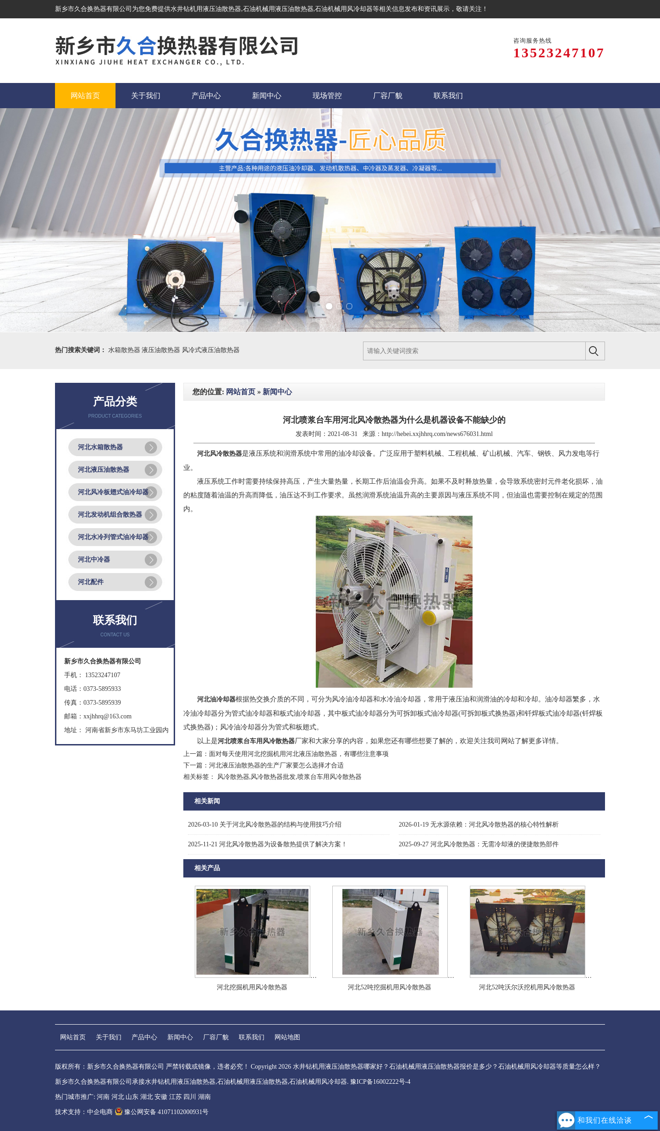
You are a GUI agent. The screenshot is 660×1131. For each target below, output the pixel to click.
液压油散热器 (162, 350)
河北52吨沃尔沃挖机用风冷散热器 (527, 987)
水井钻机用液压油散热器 (205, 9)
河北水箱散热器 (100, 447)
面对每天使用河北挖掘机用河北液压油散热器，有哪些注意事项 (299, 753)
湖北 (146, 1096)
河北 (117, 1096)
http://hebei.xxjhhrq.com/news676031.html (437, 433)
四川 (189, 1096)
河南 (103, 1096)
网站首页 (240, 392)
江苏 (175, 1096)
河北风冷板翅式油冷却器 (113, 492)
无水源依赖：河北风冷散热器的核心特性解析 (479, 824)
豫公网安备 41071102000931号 (162, 1112)
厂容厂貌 (216, 1037)
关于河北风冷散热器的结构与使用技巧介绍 (264, 824)
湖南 (204, 1096)
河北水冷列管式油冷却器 (113, 537)
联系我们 (251, 1037)
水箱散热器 (125, 350)
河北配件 (91, 582)
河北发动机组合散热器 (110, 514)
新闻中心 (277, 392)
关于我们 (108, 1037)
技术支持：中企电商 (84, 1112)
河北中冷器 (94, 559)
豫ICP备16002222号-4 (380, 1081)
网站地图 (287, 1037)
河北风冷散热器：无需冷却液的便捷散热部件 (479, 844)
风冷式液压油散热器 (211, 350)
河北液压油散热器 (103, 469)
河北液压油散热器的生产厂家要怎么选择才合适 (276, 765)
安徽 (160, 1096)
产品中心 (144, 1037)
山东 (132, 1096)
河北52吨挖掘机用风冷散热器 (389, 987)
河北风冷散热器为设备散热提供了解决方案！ (267, 844)
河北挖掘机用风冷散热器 (252, 987)
